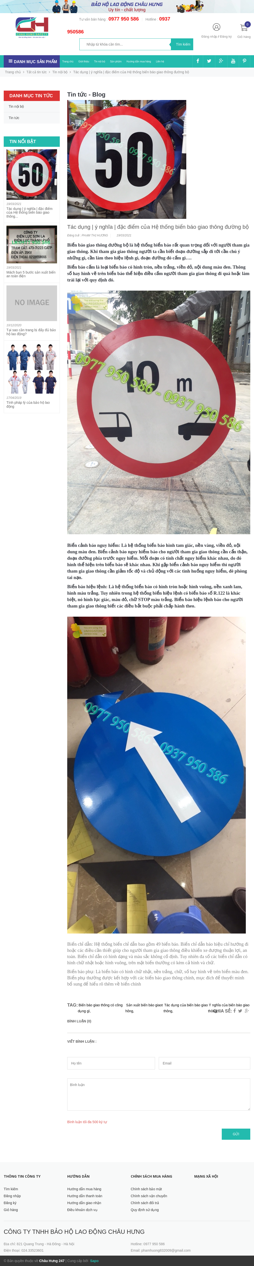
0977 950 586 (123, 19)
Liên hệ (160, 61)
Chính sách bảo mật (146, 1189)
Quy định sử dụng (145, 1210)
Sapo (93, 1261)
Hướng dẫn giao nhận (84, 1203)
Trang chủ (67, 61)
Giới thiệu (83, 61)
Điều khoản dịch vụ (82, 1210)
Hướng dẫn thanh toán (84, 1196)
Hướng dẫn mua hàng (139, 61)
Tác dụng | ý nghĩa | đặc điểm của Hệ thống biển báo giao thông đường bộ (158, 227)
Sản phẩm (116, 61)
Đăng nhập (209, 36)
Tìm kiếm (11, 1189)
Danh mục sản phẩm (35, 62)
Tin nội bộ (99, 61)
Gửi (236, 1134)
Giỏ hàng (11, 1210)
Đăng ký (226, 36)
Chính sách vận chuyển (149, 1196)
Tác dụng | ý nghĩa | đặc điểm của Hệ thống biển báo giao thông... (29, 212)
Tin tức (14, 118)
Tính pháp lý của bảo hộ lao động (28, 404)
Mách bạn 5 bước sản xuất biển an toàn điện (31, 274)
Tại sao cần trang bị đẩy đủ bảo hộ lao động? (31, 332)
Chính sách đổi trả (145, 1203)
